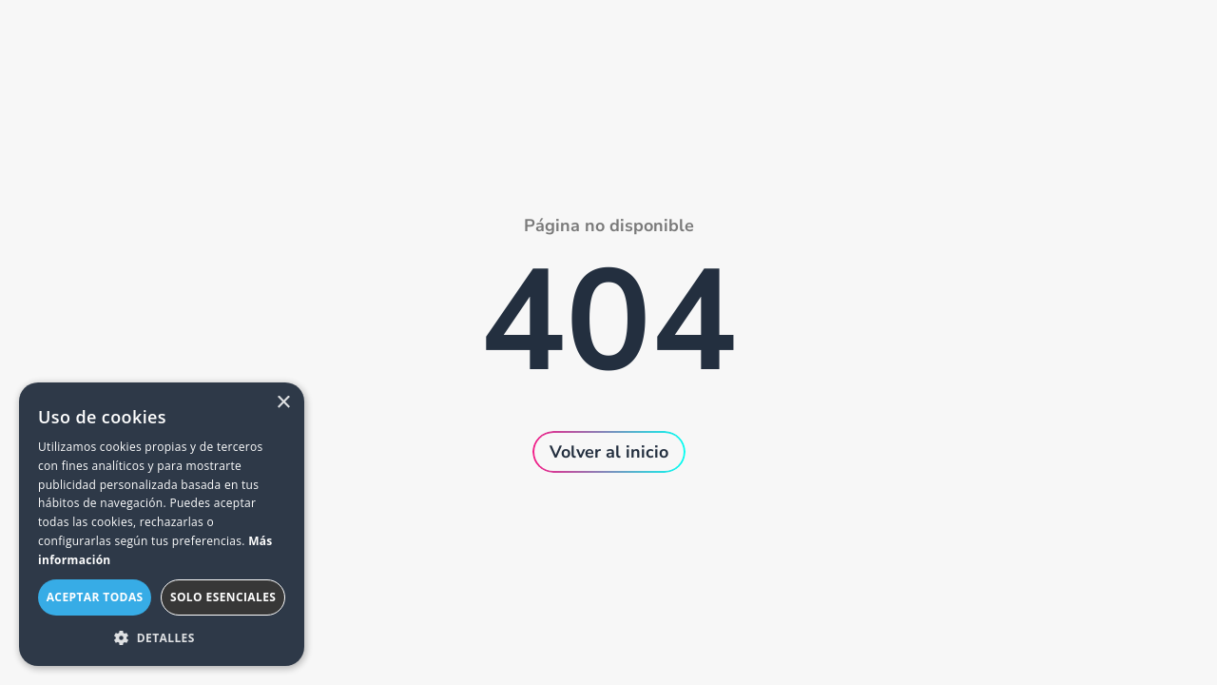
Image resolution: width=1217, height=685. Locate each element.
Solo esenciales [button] (223, 597)
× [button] (283, 403)
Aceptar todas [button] (95, 597)
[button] (161, 637)
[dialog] (161, 524)
